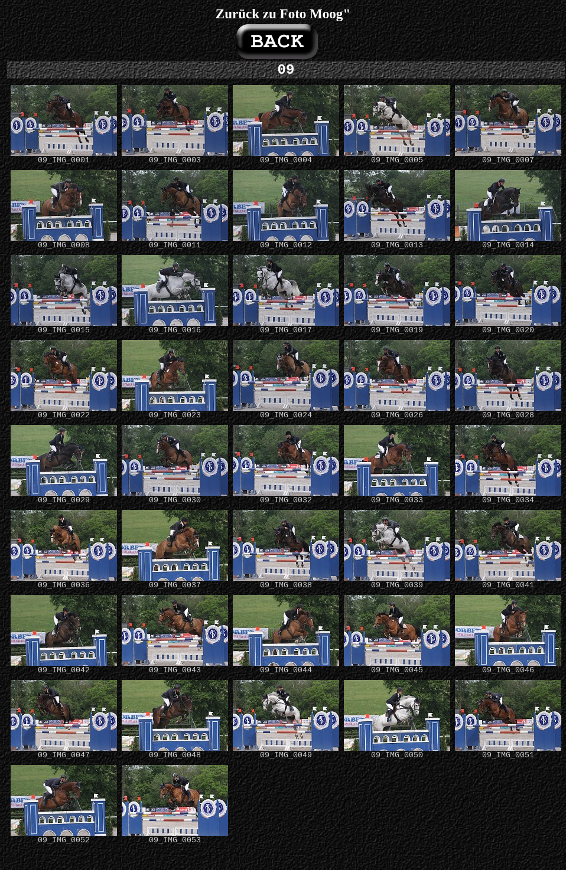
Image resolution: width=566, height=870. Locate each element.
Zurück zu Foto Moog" (283, 13)
